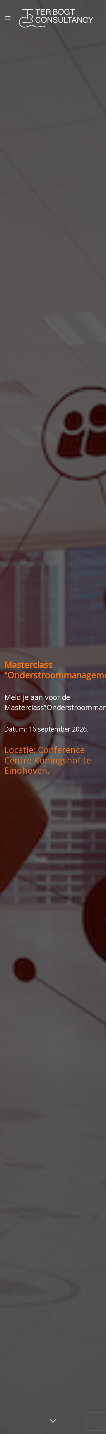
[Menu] (7, 18)
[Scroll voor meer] (53, 1421)
